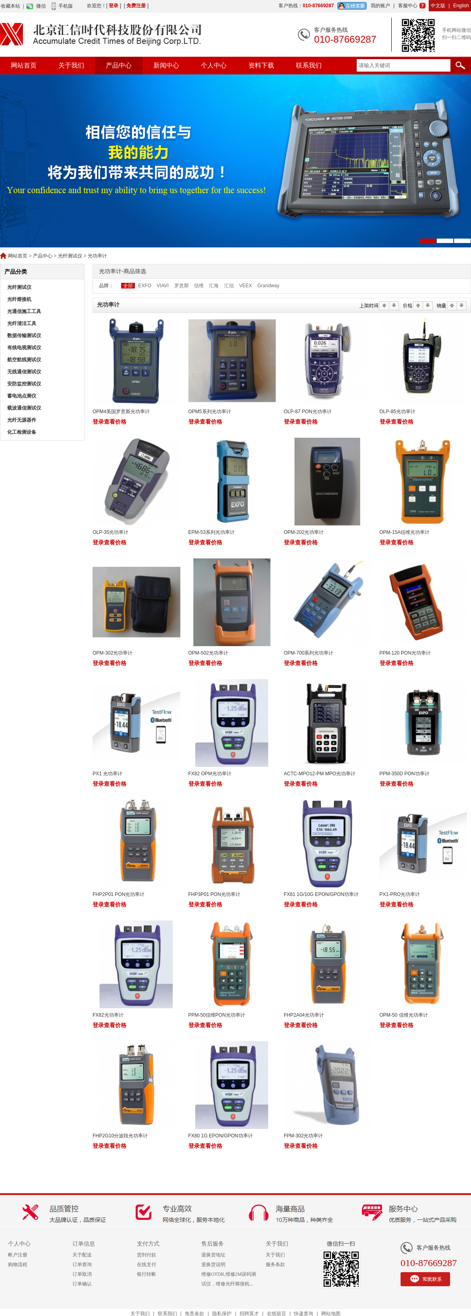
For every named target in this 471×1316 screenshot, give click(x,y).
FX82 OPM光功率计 (209, 773)
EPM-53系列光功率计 (211, 532)
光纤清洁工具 (21, 323)
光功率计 (97, 256)
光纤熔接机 (19, 299)
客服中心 (407, 5)
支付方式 (148, 1244)
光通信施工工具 (24, 311)
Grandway (268, 285)
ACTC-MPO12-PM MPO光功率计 (319, 773)
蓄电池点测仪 (21, 396)
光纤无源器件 (21, 420)
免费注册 (136, 5)
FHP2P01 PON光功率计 (119, 894)
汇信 (229, 285)
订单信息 (83, 1244)
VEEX (245, 285)
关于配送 (82, 1255)
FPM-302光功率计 (303, 1136)
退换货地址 (213, 1255)
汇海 (214, 285)
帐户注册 (17, 1255)
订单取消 (82, 1274)
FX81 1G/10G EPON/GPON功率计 (321, 894)
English (461, 5)
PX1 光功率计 (107, 773)
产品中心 (119, 65)
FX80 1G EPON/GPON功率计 (220, 1136)
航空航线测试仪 (24, 359)
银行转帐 (146, 1274)
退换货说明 (213, 1264)
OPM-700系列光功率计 (308, 653)
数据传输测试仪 (24, 335)
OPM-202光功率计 (304, 532)
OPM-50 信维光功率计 (404, 1015)
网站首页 (24, 65)
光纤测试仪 (70, 256)
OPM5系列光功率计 (209, 411)
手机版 (65, 6)
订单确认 (82, 1284)
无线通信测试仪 (24, 372)
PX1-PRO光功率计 (400, 894)
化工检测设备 (21, 432)
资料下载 (261, 65)
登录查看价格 (109, 421)
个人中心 (214, 65)
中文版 (438, 5)
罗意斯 (181, 285)
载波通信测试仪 (24, 408)
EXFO (144, 285)
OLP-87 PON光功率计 (308, 411)
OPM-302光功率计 (112, 653)
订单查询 (82, 1264)
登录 (113, 5)
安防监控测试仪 (24, 384)
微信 (41, 6)
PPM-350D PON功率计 (405, 773)
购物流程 (17, 1264)
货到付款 (146, 1255)
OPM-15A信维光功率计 (405, 532)
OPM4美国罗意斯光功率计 (121, 411)
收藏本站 (10, 6)
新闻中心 (166, 65)
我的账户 (380, 5)
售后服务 (212, 1244)
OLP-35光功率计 (110, 532)
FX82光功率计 (108, 1015)
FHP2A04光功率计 (304, 1015)
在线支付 (146, 1264)
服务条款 (275, 1264)
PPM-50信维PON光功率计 (216, 1015)
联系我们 (309, 65)
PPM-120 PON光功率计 (405, 653)
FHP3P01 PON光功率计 (214, 894)
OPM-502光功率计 (208, 653)
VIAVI (163, 285)
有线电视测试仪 (24, 347)
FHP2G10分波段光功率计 (120, 1136)
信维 (199, 285)
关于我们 (71, 65)
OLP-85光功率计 (397, 411)
